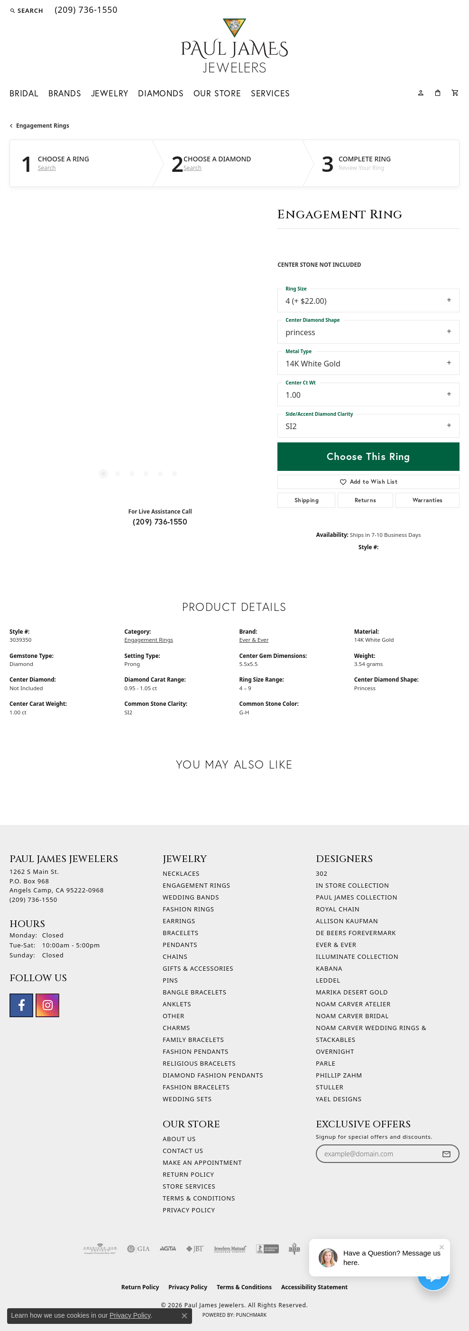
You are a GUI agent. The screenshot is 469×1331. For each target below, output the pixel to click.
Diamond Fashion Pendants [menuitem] (213, 1075)
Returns (366, 500)
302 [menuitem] (322, 873)
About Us (179, 1138)
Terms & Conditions (199, 1198)
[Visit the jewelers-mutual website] (230, 1249)
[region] (138, 365)
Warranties (428, 500)
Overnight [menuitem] (335, 1051)
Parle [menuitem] (326, 1063)
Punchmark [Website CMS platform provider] (251, 1315)
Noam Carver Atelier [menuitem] (353, 1004)
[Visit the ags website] (100, 1249)
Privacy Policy (189, 1210)
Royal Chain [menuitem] (337, 909)
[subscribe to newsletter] (446, 1153)
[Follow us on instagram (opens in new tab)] (47, 1005)
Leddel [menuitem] (328, 980)
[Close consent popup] (184, 1316)
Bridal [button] (24, 93)
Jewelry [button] (110, 93)
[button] (26, 10)
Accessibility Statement (314, 1287)
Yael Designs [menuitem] (339, 1099)
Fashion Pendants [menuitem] (196, 1051)
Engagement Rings (42, 126)
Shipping (306, 500)
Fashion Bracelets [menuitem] (196, 1087)
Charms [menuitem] (176, 1027)
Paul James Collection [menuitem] (356, 897)
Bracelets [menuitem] (181, 932)
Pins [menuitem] (170, 980)
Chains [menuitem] (175, 956)
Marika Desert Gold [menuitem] (352, 992)
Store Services (189, 1186)
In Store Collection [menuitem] (352, 885)
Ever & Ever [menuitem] (336, 944)
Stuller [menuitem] (329, 1087)
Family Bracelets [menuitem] (193, 1039)
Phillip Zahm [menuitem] (339, 1075)
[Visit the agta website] (167, 1249)
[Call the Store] (33, 899)
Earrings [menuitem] (179, 921)
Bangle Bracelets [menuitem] (195, 992)
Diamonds (161, 93)
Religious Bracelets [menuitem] (199, 1063)
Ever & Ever (254, 639)
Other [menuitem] (173, 1016)
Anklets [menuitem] (177, 1004)
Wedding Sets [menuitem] (187, 1099)
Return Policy (188, 1174)
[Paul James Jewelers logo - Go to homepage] (234, 46)
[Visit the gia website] (138, 1249)
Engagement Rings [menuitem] (196, 885)
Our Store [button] (217, 93)
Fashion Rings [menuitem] (188, 909)
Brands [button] (65, 93)
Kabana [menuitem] (329, 968)
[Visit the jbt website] (195, 1249)
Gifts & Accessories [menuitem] (198, 968)
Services (270, 93)
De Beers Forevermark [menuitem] (356, 932)
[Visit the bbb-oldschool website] (294, 1249)
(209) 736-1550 (160, 521)
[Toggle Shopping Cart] (455, 91)
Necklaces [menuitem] (181, 873)
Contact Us (183, 1150)
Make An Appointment (202, 1162)
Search (47, 168)
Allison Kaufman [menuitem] (347, 921)
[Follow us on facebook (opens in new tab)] (21, 1005)
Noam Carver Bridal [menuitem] (352, 1016)
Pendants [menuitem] (180, 944)
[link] (85, 10)
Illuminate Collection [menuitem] (357, 956)
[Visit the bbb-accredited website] (267, 1249)
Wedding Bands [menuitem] (191, 897)
